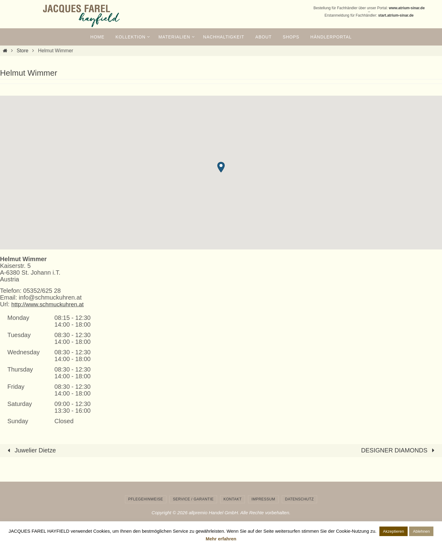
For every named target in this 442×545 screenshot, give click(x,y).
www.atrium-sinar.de (407, 8)
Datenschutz (299, 499)
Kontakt (232, 499)
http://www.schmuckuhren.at (49, 304)
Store (22, 50)
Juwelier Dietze (30, 450)
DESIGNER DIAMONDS (398, 450)
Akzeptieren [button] (393, 531)
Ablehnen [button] (421, 531)
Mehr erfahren (221, 538)
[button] (221, 167)
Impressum (263, 499)
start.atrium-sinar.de (395, 15)
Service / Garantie (193, 499)
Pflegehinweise (145, 499)
